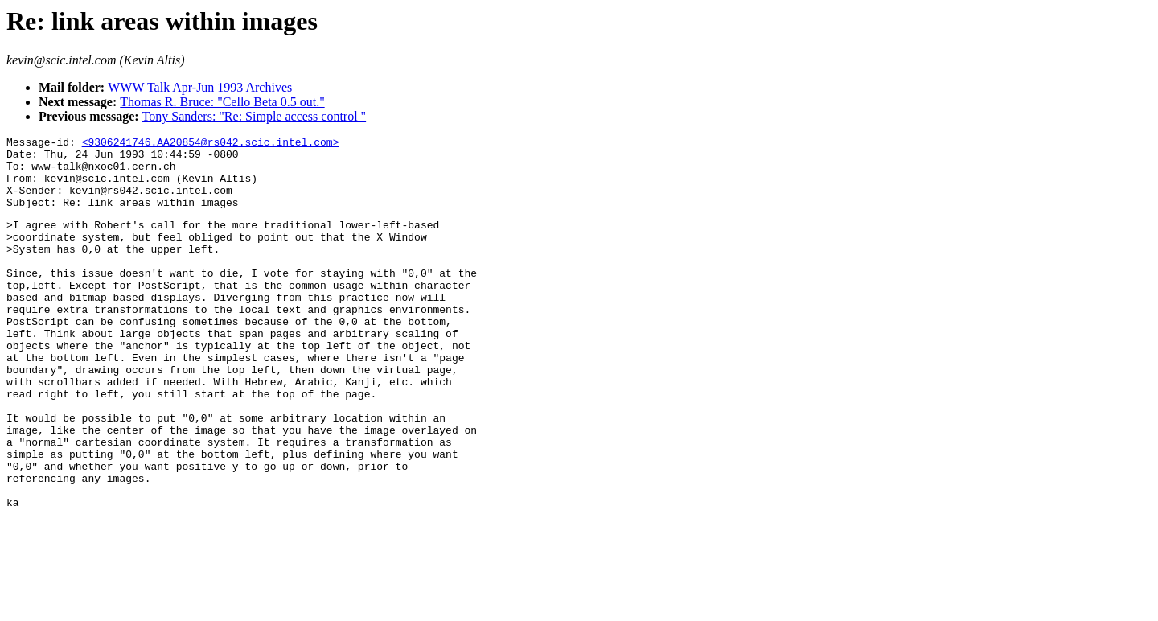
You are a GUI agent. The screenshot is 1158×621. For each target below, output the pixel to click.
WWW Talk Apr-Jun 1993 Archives (200, 87)
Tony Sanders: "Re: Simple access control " (254, 116)
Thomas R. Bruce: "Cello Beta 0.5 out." (222, 102)
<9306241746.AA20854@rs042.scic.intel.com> (210, 144)
